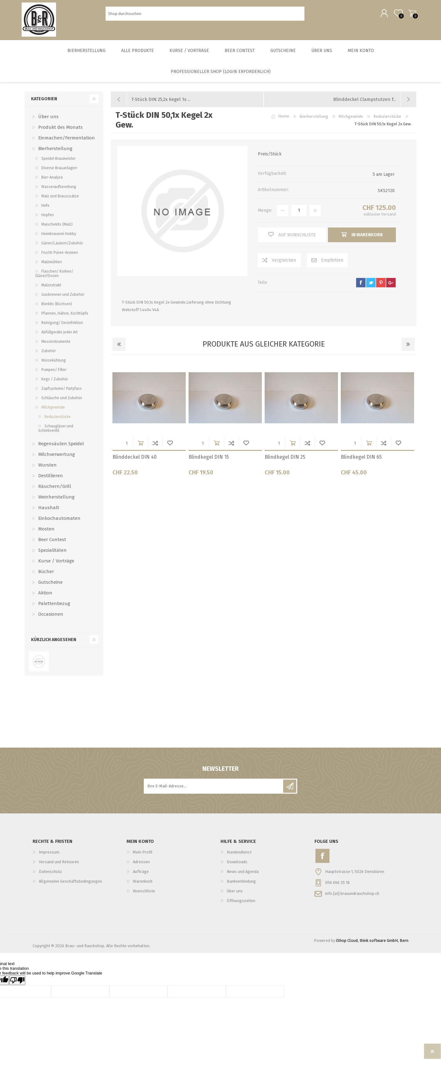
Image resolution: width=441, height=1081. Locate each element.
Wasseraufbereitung (58, 191)
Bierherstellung (55, 153)
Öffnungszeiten (241, 905)
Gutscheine (50, 586)
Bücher (46, 576)
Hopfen (47, 219)
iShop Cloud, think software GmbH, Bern (372, 945)
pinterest (381, 287)
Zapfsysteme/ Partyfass (61, 393)
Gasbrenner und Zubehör (62, 299)
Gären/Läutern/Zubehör (62, 247)
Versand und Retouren (59, 866)
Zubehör (48, 355)
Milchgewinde (53, 412)
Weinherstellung (56, 501)
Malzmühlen (51, 266)
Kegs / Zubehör (54, 383)
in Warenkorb (140, 447)
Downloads (237, 866)
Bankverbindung (241, 885)
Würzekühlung (53, 365)
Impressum (49, 856)
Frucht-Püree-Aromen (59, 257)
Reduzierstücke (57, 421)
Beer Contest (52, 544)
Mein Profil (143, 856)
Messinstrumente (55, 346)
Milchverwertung (56, 459)
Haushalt (48, 512)
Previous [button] (119, 348)
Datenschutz (50, 876)
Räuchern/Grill (54, 491)
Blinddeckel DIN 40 (134, 461)
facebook (361, 287)
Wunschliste (170, 447)
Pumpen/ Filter (53, 374)
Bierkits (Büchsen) (56, 308)
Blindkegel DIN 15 (209, 461)
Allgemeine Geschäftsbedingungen (70, 885)
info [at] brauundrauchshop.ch (352, 897)
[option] (149, 425)
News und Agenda (243, 876)
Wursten (47, 469)
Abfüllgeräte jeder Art (59, 336)
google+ (391, 287)
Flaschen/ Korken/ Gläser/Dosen (54, 278)
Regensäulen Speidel (61, 448)
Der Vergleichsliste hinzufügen (155, 447)
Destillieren (50, 480)
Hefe (45, 210)
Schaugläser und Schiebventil (55, 432)
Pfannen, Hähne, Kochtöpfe (64, 318)
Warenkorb (409, 15)
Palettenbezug (54, 608)
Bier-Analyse (52, 182)
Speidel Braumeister (58, 163)
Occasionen (50, 618)
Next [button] (408, 348)
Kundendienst (239, 856)
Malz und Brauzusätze (60, 200)
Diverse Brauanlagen (59, 172)
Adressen (141, 866)
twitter (371, 287)
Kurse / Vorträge (56, 565)
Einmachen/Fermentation (66, 142)
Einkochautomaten (59, 522)
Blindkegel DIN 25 (285, 461)
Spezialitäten (52, 554)
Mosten (46, 533)
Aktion (45, 597)
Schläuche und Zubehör (61, 402)
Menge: (265, 214)
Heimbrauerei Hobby (58, 238)
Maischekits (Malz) (57, 229)
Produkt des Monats (60, 131)
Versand (388, 218)
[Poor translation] (17, 985)
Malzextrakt (51, 289)
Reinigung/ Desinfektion (62, 327)
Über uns (48, 121)
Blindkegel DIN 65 (361, 461)
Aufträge (141, 876)
